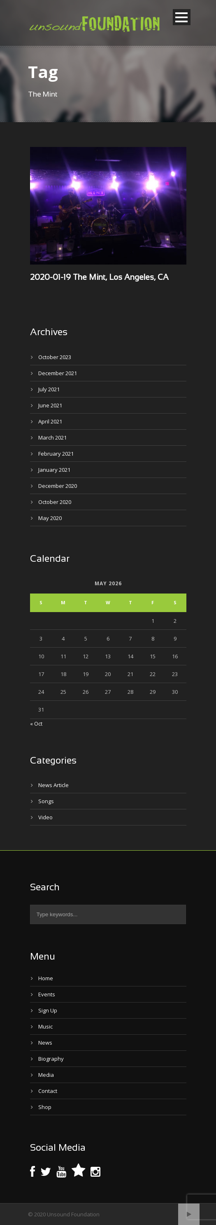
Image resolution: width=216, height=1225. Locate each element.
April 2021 (50, 421)
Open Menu (181, 17)
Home (45, 978)
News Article (53, 785)
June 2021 (50, 405)
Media (46, 1074)
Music (45, 1026)
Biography (51, 1058)
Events (46, 994)
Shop (44, 1107)
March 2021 (52, 437)
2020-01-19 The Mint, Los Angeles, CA (99, 277)
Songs (46, 801)
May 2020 (50, 518)
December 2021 (57, 373)
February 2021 (56, 453)
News (45, 1042)
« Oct (36, 723)
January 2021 (54, 469)
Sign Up (47, 1010)
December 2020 (57, 486)
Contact (47, 1091)
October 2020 (54, 502)
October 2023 (54, 357)
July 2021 (49, 389)
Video (45, 817)
